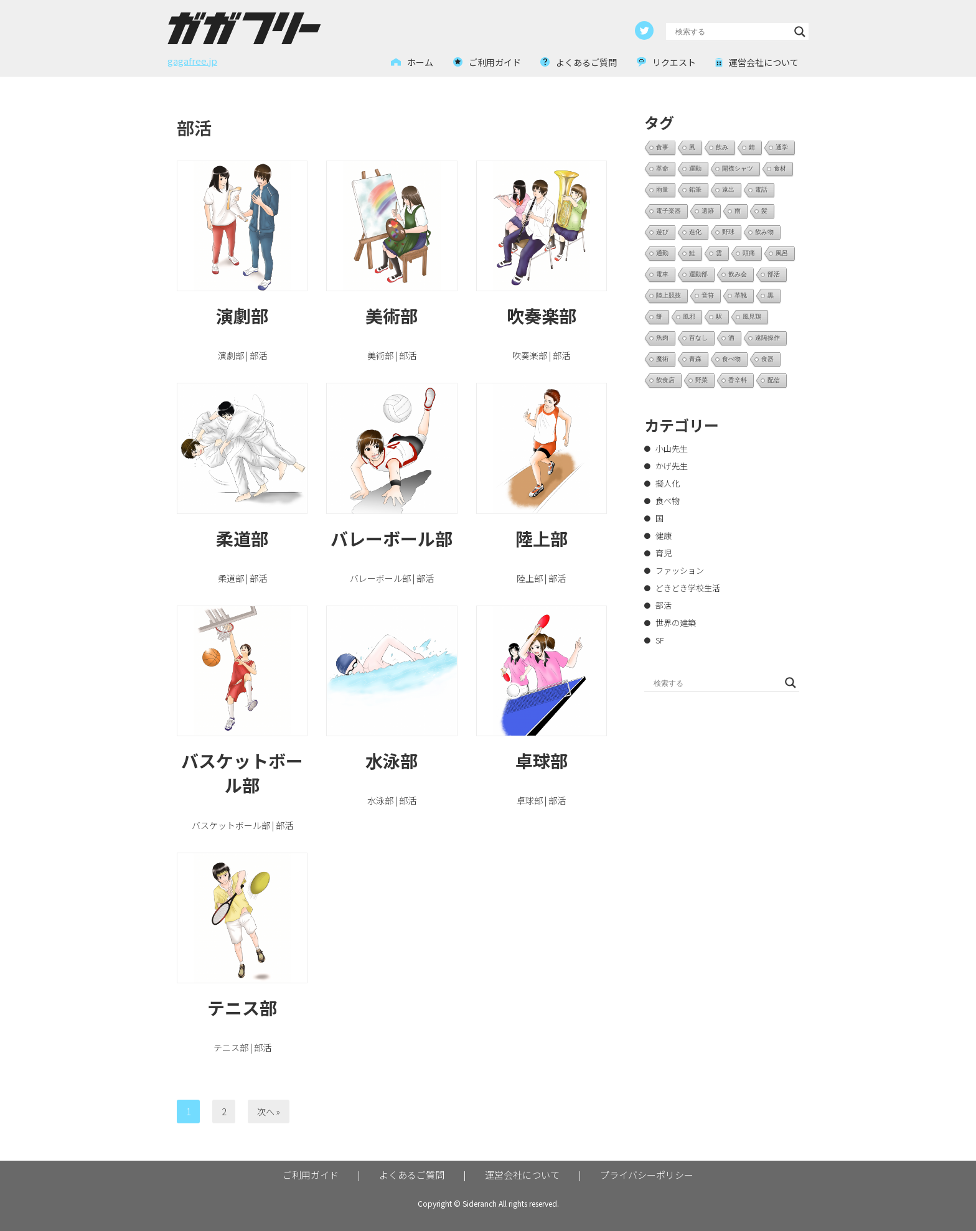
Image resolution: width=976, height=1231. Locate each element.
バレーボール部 (392, 538)
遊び (662, 231)
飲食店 (665, 380)
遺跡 (708, 210)
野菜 (701, 380)
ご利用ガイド (311, 1174)
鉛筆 (695, 189)
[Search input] (731, 31)
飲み (722, 147)
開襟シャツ (737, 168)
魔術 (662, 358)
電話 (761, 189)
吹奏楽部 (541, 315)
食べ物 (731, 358)
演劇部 (242, 315)
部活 (773, 274)
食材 (780, 168)
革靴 (740, 295)
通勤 (662, 253)
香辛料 (737, 380)
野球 (728, 231)
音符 (708, 295)
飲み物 (764, 231)
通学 (782, 147)
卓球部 (541, 760)
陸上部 (541, 538)
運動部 (698, 274)
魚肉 (662, 337)
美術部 (391, 315)
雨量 (662, 189)
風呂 (782, 253)
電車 (662, 274)
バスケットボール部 (242, 772)
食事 (662, 147)
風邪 (689, 316)
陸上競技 (668, 295)
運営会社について (522, 1174)
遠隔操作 (767, 337)
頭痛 (749, 253)
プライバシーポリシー (646, 1174)
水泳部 (391, 760)
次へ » (268, 1111)
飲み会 (737, 274)
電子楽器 (668, 210)
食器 (767, 358)
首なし (698, 337)
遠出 (728, 189)
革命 (662, 168)
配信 (773, 380)
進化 (695, 231)
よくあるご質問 (411, 1174)
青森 (695, 358)
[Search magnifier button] (800, 31)
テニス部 (242, 1007)
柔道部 (242, 538)
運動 (695, 168)
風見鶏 (752, 316)
